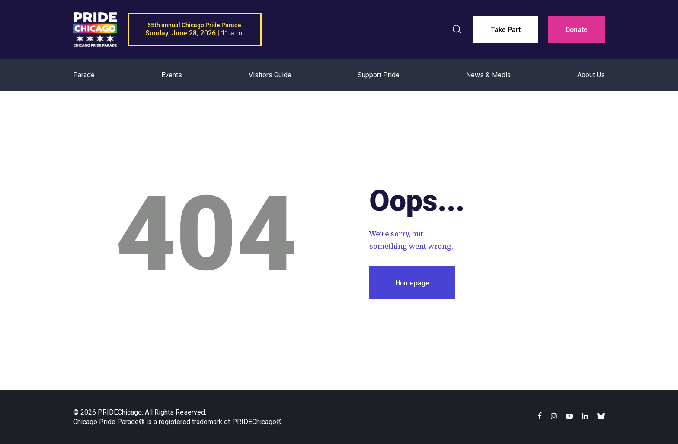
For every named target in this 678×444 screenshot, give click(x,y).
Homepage (412, 283)
